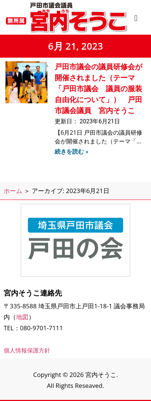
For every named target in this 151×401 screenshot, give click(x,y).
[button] (135, 18)
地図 (22, 317)
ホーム (13, 190)
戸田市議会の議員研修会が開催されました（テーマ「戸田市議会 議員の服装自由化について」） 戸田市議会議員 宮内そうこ (98, 88)
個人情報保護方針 (27, 350)
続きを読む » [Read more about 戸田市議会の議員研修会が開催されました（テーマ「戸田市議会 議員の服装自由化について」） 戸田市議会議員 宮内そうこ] (71, 151)
